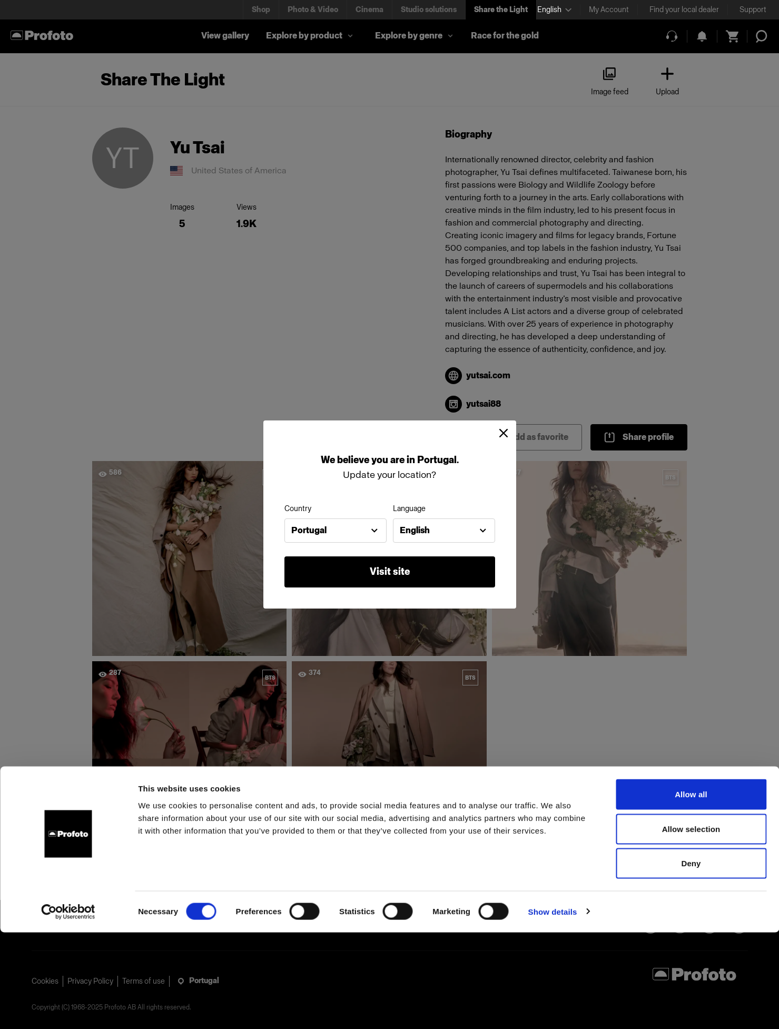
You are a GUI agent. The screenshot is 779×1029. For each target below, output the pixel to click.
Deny (691, 959)
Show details (552, 1008)
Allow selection (691, 925)
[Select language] (554, 9)
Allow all (691, 890)
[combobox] (335, 530)
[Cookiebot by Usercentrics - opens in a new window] (68, 1008)
